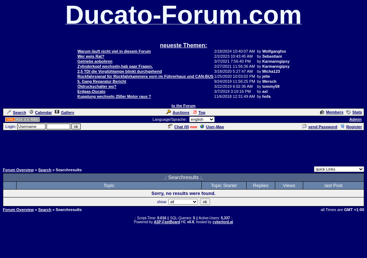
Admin (355, 119)
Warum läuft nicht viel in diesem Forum (114, 51)
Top (198, 112)
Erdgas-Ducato (91, 91)
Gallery (64, 112)
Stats (354, 112)
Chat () (178, 127)
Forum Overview (18, 170)
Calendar (40, 112)
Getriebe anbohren (95, 61)
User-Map (212, 127)
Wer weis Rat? (90, 56)
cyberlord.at (223, 222)
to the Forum (183, 106)
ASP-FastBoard (167, 222)
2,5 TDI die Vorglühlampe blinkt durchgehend (119, 71)
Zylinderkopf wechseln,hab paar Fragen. (115, 66)
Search (16, 112)
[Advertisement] (183, 147)
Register (351, 127)
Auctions (178, 112)
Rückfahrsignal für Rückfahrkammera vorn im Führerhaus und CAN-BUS (145, 76)
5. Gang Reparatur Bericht (101, 81)
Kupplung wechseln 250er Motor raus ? (114, 96)
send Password (319, 127)
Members (331, 112)
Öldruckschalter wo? (96, 86)
